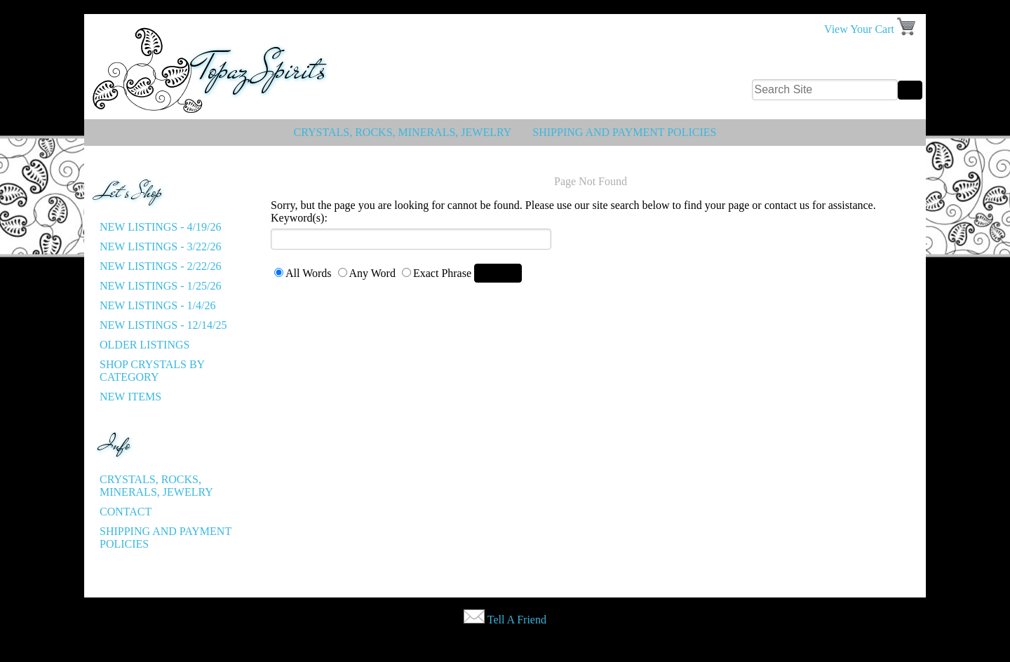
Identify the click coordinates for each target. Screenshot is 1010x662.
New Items (130, 397)
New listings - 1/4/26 (157, 305)
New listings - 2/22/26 (160, 266)
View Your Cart (859, 29)
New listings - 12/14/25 (163, 325)
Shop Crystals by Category (152, 370)
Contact (126, 512)
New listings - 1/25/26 (160, 286)
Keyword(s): (299, 218)
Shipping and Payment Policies (624, 132)
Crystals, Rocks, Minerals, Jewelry (403, 132)
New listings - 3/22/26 (160, 246)
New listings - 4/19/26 (160, 227)
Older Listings (144, 345)
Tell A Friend (516, 620)
